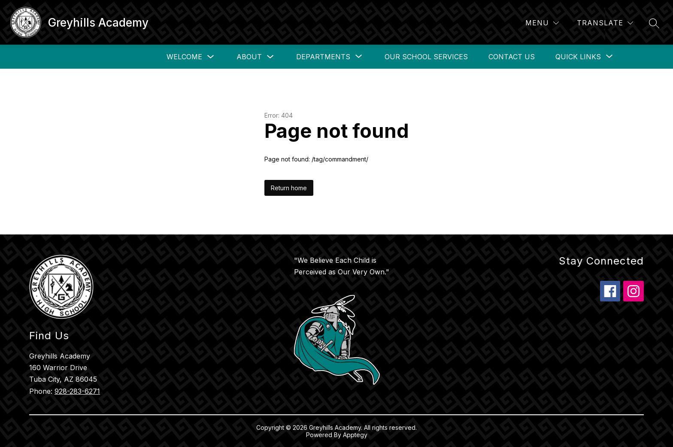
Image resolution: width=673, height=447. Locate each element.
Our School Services (426, 56)
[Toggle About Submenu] (270, 57)
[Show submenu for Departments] (323, 57)
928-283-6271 (77, 391)
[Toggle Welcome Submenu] (211, 57)
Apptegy (355, 434)
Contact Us (511, 56)
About (249, 56)
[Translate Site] (605, 23)
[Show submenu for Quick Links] (578, 57)
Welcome (184, 56)
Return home (289, 188)
